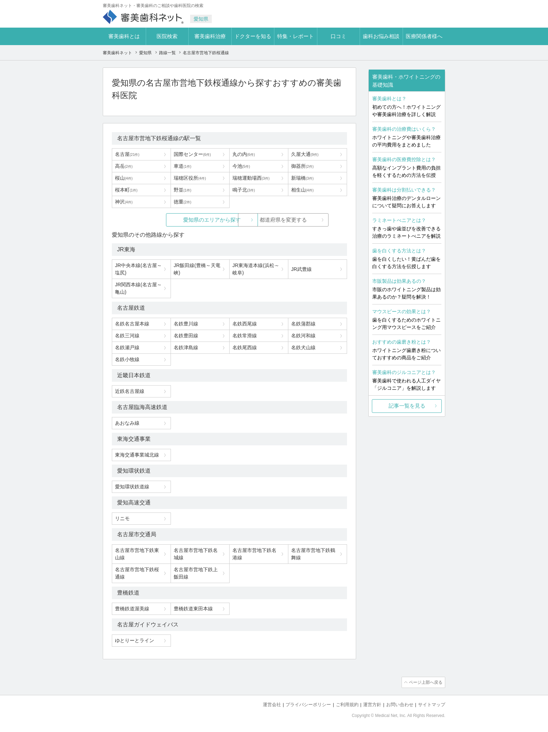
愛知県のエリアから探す (177, 220)
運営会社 (272, 704)
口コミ (338, 36)
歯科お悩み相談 (381, 36)
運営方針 (372, 704)
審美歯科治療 (210, 36)
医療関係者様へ (424, 36)
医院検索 (167, 36)
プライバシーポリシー (308, 704)
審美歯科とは (124, 36)
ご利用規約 (347, 704)
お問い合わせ (399, 704)
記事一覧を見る (407, 406)
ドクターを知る (253, 36)
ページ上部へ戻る (425, 682)
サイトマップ (431, 704)
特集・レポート (295, 36)
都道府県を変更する (281, 220)
